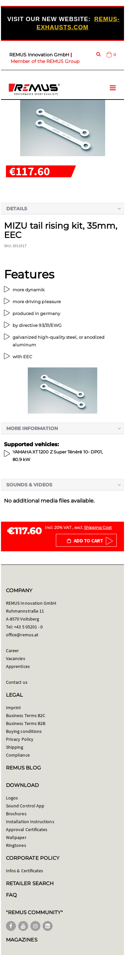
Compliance (18, 755)
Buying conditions (24, 731)
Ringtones (16, 845)
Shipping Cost (98, 527)
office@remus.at (22, 635)
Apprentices (18, 666)
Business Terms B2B (25, 723)
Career (12, 650)
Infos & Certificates (24, 871)
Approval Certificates (26, 829)
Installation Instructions (30, 822)
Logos (12, 798)
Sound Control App (25, 806)
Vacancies (15, 658)
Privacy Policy (19, 739)
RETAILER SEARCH (30, 883)
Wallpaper (16, 837)
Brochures (16, 814)
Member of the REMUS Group (45, 61)
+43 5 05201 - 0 (28, 627)
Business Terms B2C (25, 715)
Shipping (14, 747)
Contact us (16, 682)
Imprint (13, 707)
